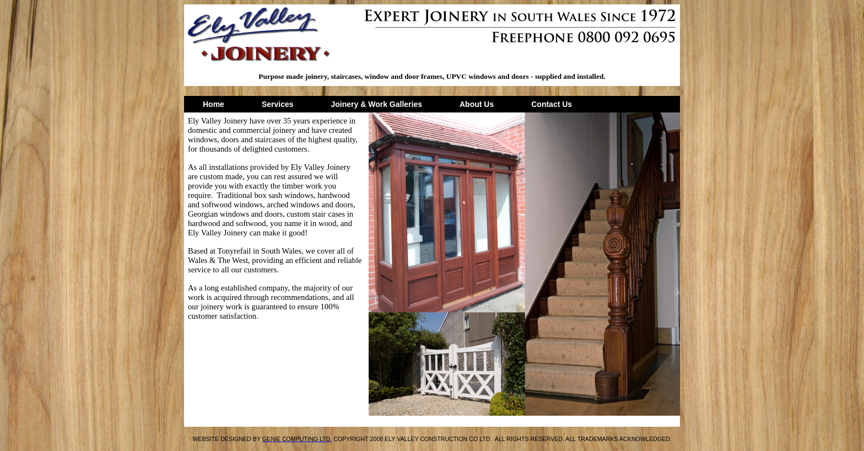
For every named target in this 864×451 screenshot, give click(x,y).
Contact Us (551, 104)
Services (278, 104)
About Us (477, 104)
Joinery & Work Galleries (376, 104)
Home (213, 104)
